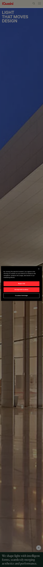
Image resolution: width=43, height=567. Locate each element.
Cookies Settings (21, 295)
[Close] (38, 268)
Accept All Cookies (21, 289)
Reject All (21, 283)
